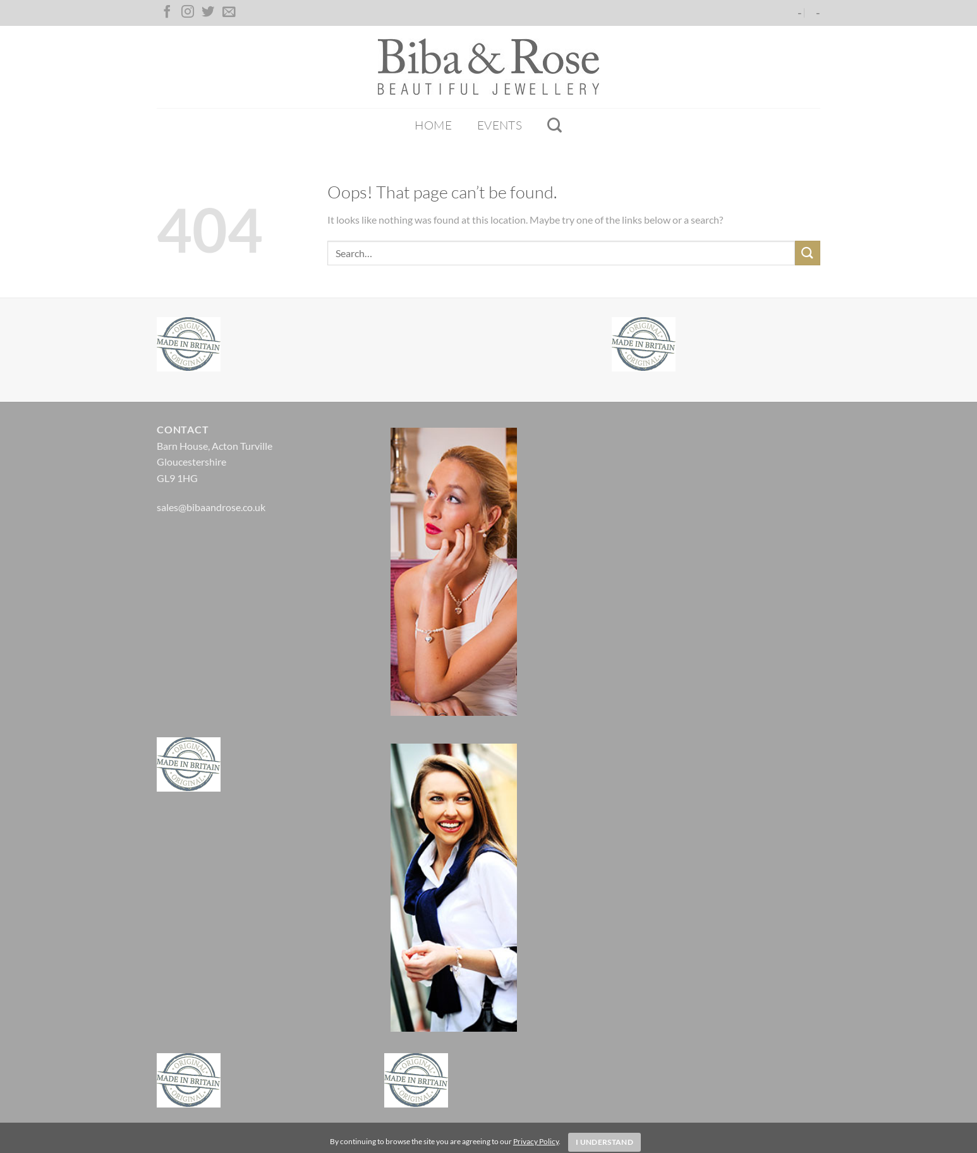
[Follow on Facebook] (167, 13)
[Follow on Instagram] (187, 13)
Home (433, 125)
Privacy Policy (536, 1141)
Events (499, 125)
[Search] (554, 125)
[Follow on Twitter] (208, 13)
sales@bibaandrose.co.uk (211, 507)
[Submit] (807, 253)
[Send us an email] (228, 13)
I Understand (604, 1142)
